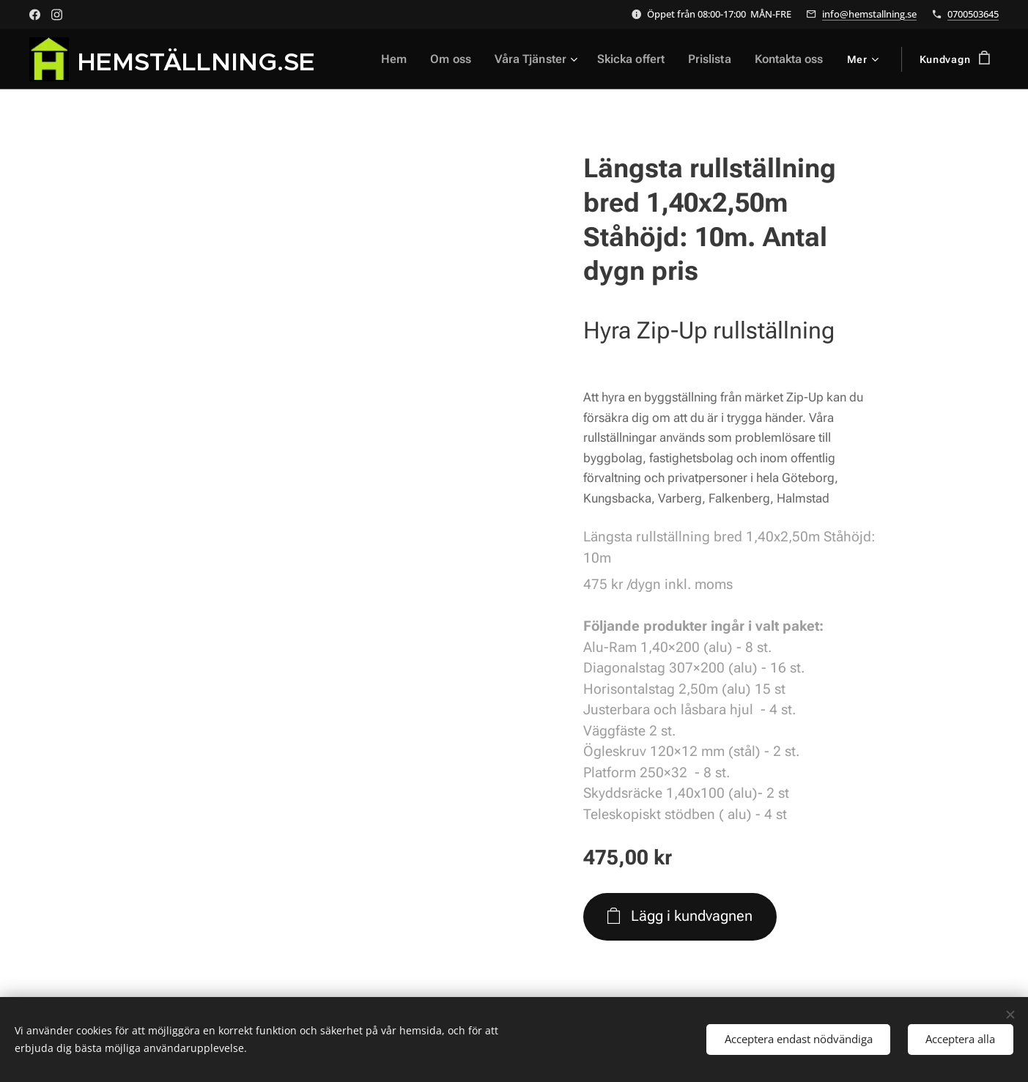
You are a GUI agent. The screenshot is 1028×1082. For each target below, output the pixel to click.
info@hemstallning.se (869, 14)
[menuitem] (407, 59)
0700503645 (973, 14)
